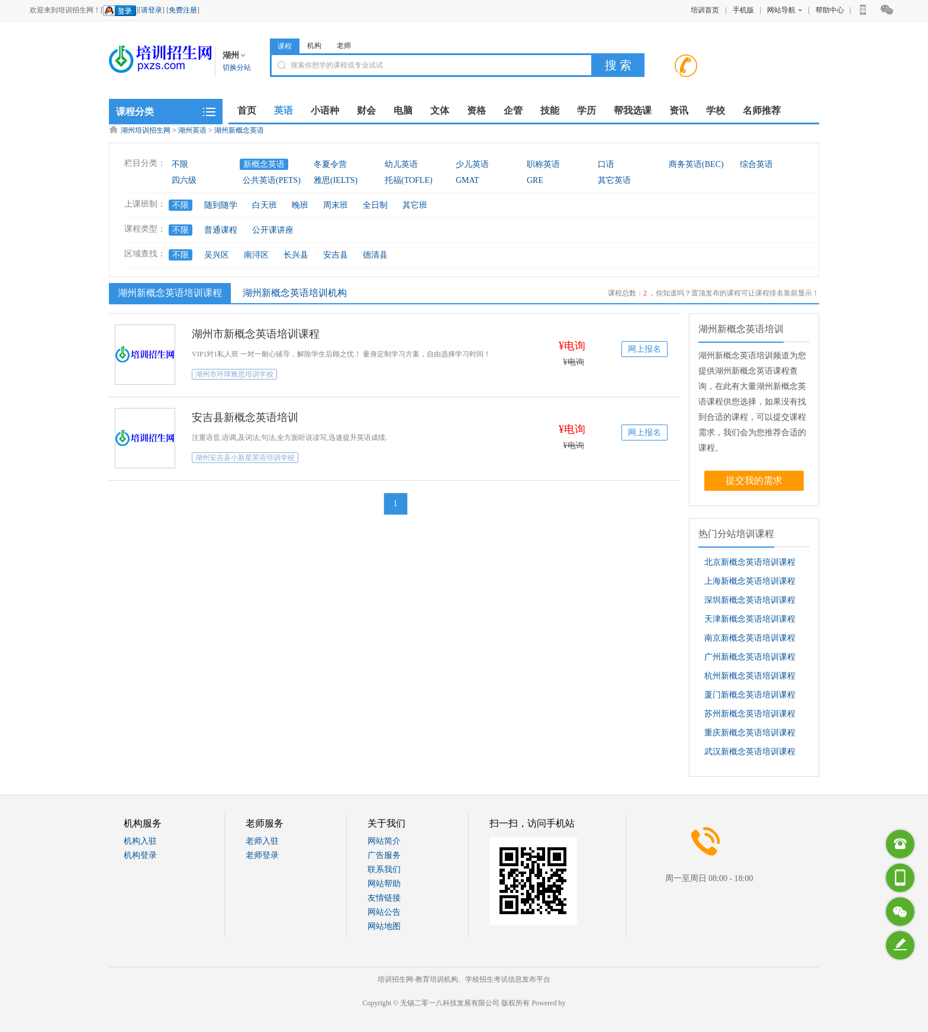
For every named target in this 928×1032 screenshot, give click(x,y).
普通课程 (220, 230)
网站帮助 (384, 883)
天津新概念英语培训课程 (749, 619)
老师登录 (262, 855)
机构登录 (140, 855)
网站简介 (384, 841)
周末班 (335, 205)
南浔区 (256, 254)
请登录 (151, 10)
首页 (246, 110)
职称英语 (543, 164)
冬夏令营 (330, 164)
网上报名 (644, 349)
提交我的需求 (754, 480)
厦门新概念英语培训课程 (749, 694)
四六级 (184, 180)
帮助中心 (830, 10)
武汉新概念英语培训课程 (749, 751)
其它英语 (614, 180)
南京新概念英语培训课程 (749, 638)
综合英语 (756, 164)
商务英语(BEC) (696, 164)
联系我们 (384, 869)
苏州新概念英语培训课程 (749, 713)
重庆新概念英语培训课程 (749, 732)
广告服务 (384, 855)
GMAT (467, 180)
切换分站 (237, 67)
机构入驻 (140, 841)
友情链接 (384, 897)
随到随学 (220, 205)
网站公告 (384, 912)
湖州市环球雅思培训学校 (234, 374)
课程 (285, 46)
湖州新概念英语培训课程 (168, 292)
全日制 (375, 205)
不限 (180, 164)
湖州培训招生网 (145, 130)
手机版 (743, 10)
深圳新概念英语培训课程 (749, 600)
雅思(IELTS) (335, 180)
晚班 (300, 205)
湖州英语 (192, 130)
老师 (344, 45)
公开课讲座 (273, 230)
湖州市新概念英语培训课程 (256, 334)
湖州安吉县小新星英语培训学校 (245, 458)
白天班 (264, 205)
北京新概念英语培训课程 (749, 562)
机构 (314, 45)
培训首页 (705, 10)
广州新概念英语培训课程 (749, 656)
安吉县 (335, 254)
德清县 (375, 254)
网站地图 (384, 926)
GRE (535, 180)
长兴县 (295, 254)
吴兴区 (216, 254)
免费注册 (183, 10)
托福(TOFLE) (409, 180)
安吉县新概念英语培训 (245, 417)
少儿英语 (472, 164)
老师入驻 (262, 841)
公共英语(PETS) (272, 180)
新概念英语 (264, 164)
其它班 (414, 205)
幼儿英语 (401, 164)
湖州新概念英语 (239, 130)
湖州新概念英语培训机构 (295, 293)
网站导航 (784, 10)
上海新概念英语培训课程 (749, 581)
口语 (606, 164)
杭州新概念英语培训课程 (749, 675)
